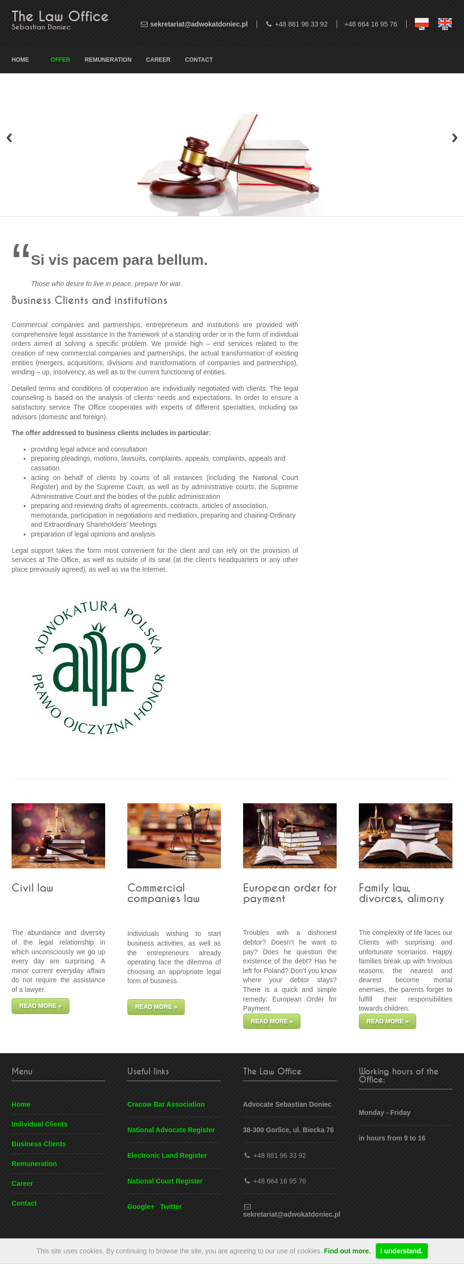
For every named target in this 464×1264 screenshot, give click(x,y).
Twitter (171, 1206)
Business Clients (39, 1144)
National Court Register (165, 1181)
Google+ (140, 1206)
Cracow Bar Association (166, 1104)
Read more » (40, 1006)
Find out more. (347, 1251)
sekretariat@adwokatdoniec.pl (199, 24)
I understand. (402, 1251)
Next (455, 137)
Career (158, 59)
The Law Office (60, 17)
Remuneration (108, 59)
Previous (9, 137)
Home (20, 59)
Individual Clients (40, 1124)
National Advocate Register (171, 1130)
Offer (60, 59)
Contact (199, 59)
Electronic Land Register (167, 1155)
